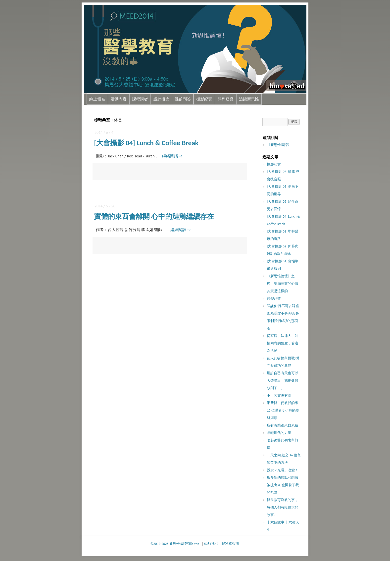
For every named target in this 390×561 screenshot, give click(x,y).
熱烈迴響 (226, 99)
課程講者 (140, 99)
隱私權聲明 (230, 544)
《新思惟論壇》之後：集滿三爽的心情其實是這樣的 (282, 283)
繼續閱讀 (172, 156)
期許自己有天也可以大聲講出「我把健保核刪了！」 (282, 380)
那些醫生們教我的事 (282, 403)
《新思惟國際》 (279, 145)
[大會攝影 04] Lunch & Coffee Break (146, 143)
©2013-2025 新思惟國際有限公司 (175, 544)
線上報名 (97, 99)
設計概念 (161, 99)
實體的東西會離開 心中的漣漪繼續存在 (154, 216)
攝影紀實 (204, 99)
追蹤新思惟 (249, 99)
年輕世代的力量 (279, 433)
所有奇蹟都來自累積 (282, 425)
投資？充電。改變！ (282, 470)
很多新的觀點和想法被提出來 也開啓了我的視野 (283, 485)
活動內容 (119, 99)
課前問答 (183, 99)
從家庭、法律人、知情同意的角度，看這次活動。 (282, 343)
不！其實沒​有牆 (279, 395)
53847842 (211, 544)
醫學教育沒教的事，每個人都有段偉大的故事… (282, 507)
